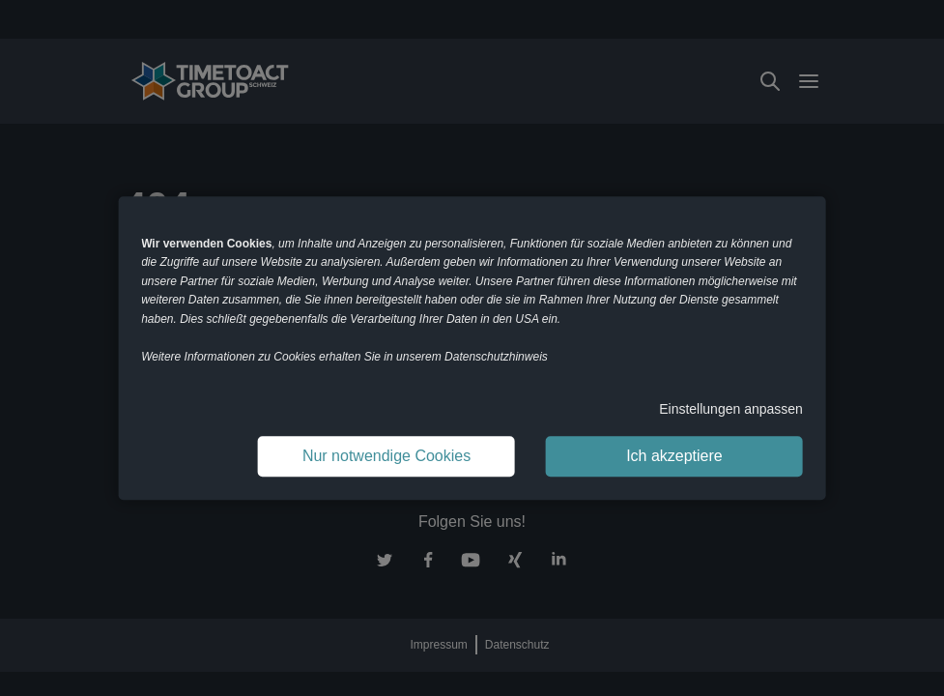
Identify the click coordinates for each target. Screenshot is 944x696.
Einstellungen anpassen (731, 409)
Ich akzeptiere (674, 456)
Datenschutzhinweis (496, 356)
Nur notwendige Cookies (386, 456)
